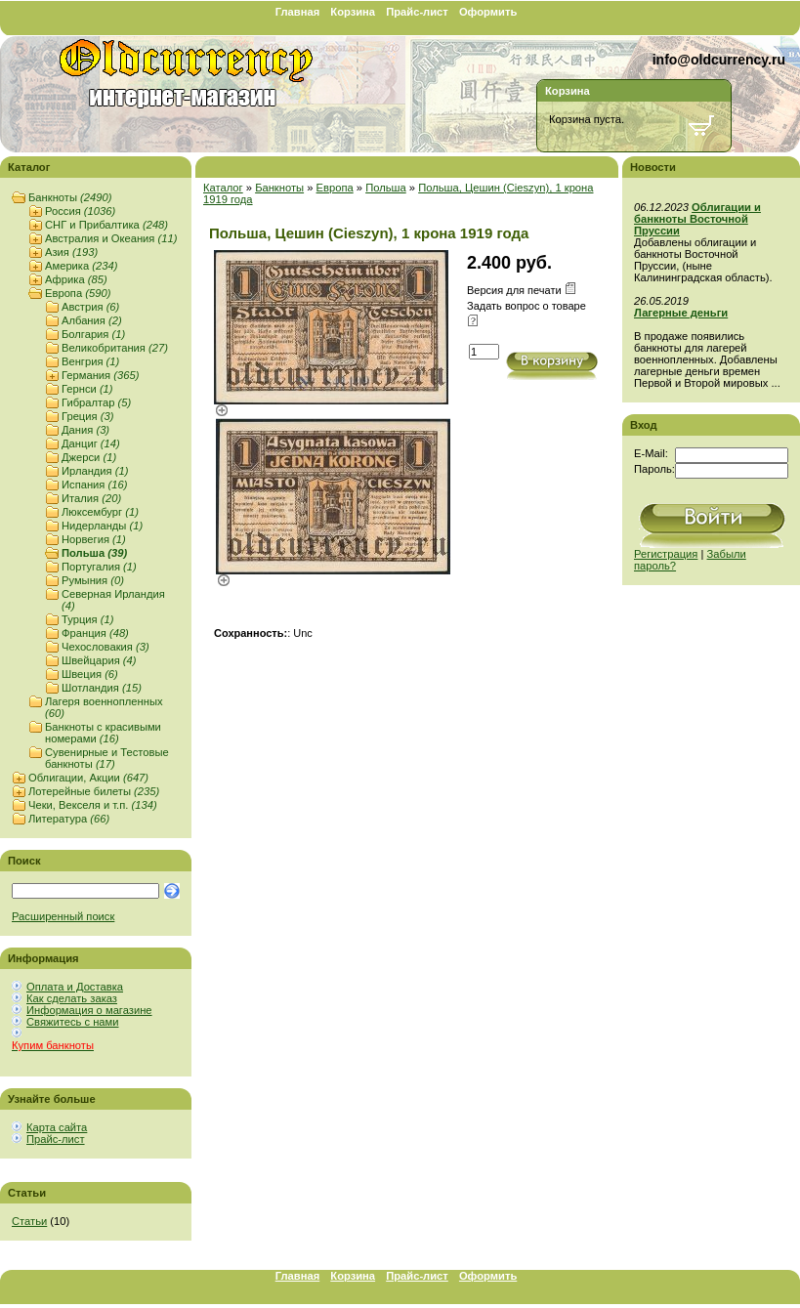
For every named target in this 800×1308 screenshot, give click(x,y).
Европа (77, 293)
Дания (85, 430)
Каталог (223, 187)
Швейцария (99, 660)
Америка (81, 266)
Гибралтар (96, 402)
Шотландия (102, 688)
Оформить (488, 12)
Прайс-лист (417, 12)
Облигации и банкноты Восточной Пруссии (697, 218)
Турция (87, 619)
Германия (100, 375)
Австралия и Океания (111, 238)
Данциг (91, 443)
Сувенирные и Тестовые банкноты (107, 758)
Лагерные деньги (681, 312)
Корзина (352, 12)
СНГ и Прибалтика (106, 225)
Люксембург (100, 512)
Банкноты (69, 197)
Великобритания (115, 348)
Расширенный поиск (63, 916)
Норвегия (94, 539)
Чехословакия (105, 647)
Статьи (29, 1221)
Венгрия (90, 361)
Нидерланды (102, 525)
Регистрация (665, 554)
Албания (92, 320)
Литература (68, 818)
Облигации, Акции (88, 777)
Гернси (87, 389)
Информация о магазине (89, 1010)
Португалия (99, 566)
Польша (94, 553)
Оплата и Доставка (74, 986)
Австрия (90, 307)
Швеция (90, 674)
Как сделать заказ (71, 998)
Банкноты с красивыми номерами (103, 732)
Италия (91, 498)
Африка (76, 279)
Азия (71, 252)
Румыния (93, 580)
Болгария (93, 334)
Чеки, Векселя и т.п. (92, 805)
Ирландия (95, 471)
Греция (87, 416)
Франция (95, 633)
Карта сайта (56, 1127)
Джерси (89, 457)
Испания (94, 484)
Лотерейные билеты (93, 791)
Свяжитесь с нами (72, 1022)
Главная (297, 12)
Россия (80, 211)
